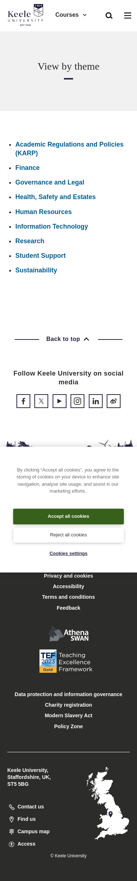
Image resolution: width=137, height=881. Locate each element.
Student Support (40, 255)
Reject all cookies (68, 534)
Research (29, 241)
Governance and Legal (49, 182)
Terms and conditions (68, 597)
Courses (71, 15)
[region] (68, 510)
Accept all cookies (68, 516)
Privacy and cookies (68, 576)
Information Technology (51, 226)
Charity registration (68, 705)
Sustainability (36, 270)
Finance (27, 167)
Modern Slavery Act (68, 715)
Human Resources (43, 212)
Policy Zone (68, 726)
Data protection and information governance (68, 694)
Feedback (68, 608)
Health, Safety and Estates (55, 197)
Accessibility (68, 586)
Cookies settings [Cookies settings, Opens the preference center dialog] (68, 553)
